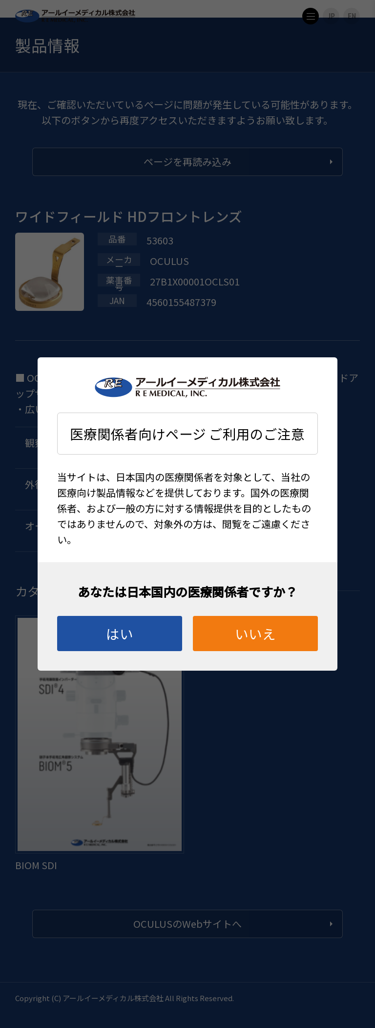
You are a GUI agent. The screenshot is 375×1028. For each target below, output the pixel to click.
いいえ (255, 633)
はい (119, 633)
